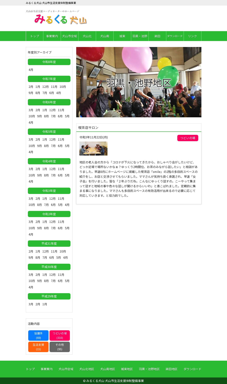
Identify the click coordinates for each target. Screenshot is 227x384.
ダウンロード (175, 36)
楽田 (157, 36)
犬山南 (104, 36)
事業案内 (52, 36)
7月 (44, 92)
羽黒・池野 (139, 36)
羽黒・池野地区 (149, 369)
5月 (67, 116)
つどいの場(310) (60, 335)
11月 (54, 86)
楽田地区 (171, 369)
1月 (37, 86)
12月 (45, 86)
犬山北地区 (86, 369)
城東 (122, 36)
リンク (192, 36)
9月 (31, 92)
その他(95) (59, 347)
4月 (31, 69)
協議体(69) (38, 335)
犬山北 (87, 36)
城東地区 (127, 369)
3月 (31, 110)
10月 (63, 86)
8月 (37, 92)
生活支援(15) (38, 347)
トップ (34, 36)
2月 (31, 86)
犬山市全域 (69, 36)
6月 (51, 92)
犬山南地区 (107, 369)
